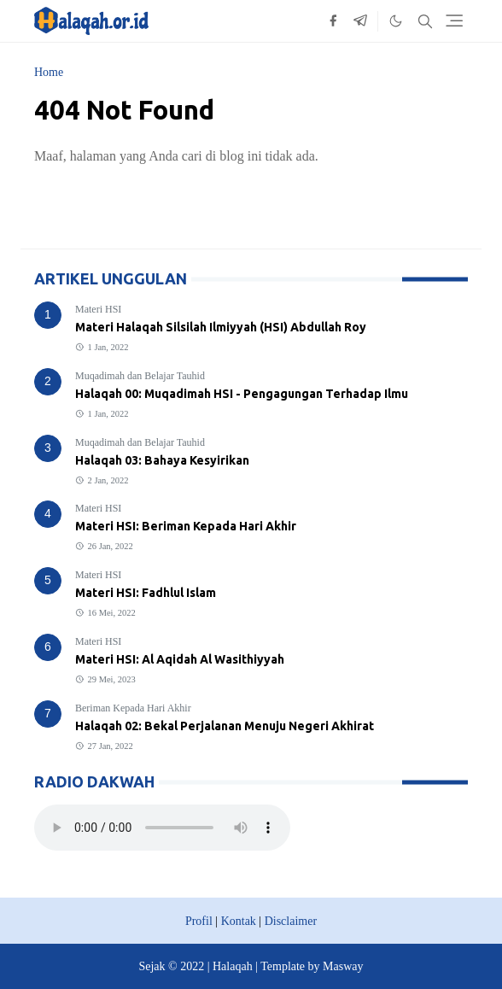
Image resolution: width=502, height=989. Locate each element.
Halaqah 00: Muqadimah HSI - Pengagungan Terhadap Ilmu (241, 394)
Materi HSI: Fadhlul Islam (145, 593)
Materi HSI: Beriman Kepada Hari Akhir (185, 526)
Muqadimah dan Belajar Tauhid (140, 376)
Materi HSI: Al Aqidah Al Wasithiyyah (179, 659)
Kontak (238, 921)
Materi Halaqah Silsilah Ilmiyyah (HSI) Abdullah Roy (220, 327)
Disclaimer (291, 921)
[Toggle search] (425, 21)
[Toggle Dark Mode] (396, 21)
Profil (199, 921)
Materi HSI (98, 309)
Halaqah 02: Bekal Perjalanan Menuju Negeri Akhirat (224, 726)
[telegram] (360, 21)
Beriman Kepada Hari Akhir (133, 708)
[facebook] (333, 21)
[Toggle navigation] (454, 20)
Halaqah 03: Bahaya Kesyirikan (162, 460)
